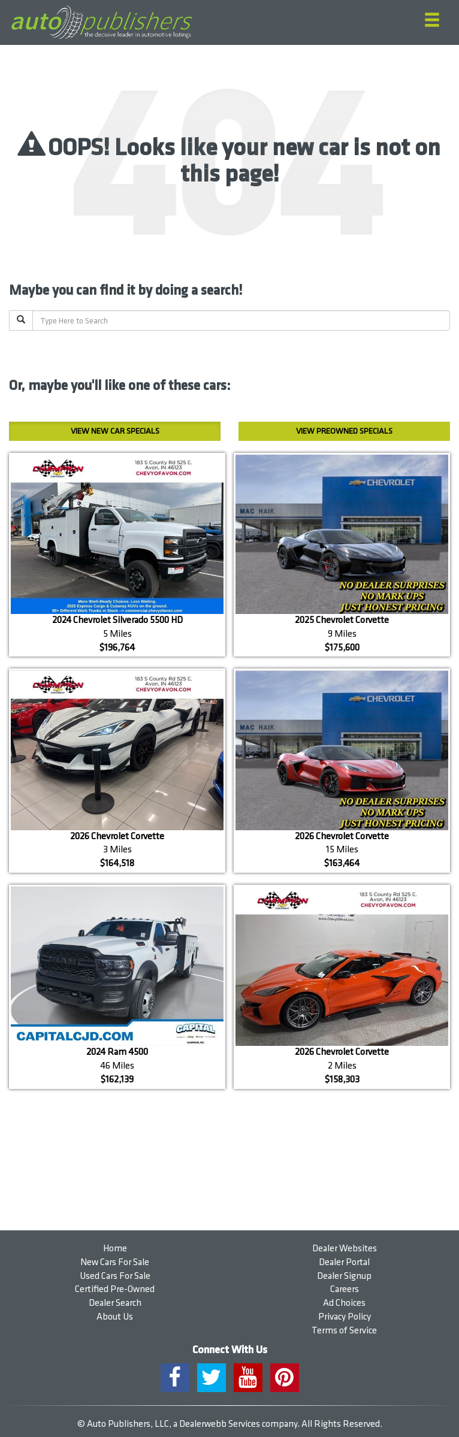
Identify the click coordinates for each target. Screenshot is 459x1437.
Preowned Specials (344, 431)
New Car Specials (115, 431)
